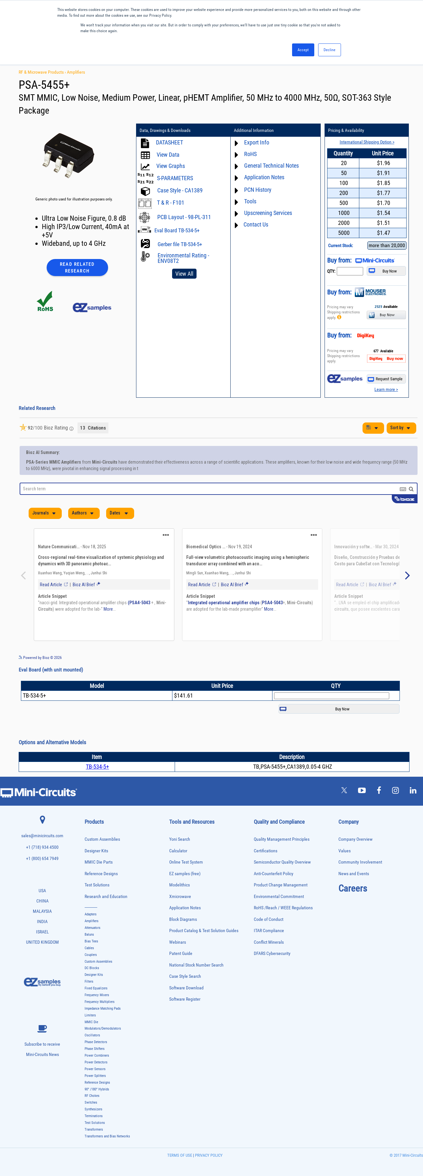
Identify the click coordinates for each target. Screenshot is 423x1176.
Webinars (177, 936)
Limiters (90, 1009)
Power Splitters (95, 1070)
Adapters (91, 908)
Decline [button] (330, 50)
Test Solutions (97, 879)
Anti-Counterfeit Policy (273, 868)
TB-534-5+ (97, 760)
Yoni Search (179, 833)
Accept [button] (303, 50)
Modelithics (179, 879)
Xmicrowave (180, 891)
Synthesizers (93, 1103)
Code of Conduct (268, 913)
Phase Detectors (96, 1036)
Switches (91, 1097)
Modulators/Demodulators (103, 1023)
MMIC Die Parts (99, 856)
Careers (352, 882)
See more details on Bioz (398, 651)
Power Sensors (95, 1063)
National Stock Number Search (196, 959)
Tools (250, 201)
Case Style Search (185, 970)
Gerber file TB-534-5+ (180, 244)
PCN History (257, 189)
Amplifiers (76, 72)
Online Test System (186, 856)
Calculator (178, 845)
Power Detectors (96, 1056)
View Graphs (170, 165)
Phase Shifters (95, 1043)
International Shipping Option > (367, 141)
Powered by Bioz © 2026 (40, 652)
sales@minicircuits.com (42, 830)
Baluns (89, 929)
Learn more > (386, 389)
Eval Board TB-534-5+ (176, 230)
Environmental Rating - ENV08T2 (183, 258)
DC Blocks (92, 962)
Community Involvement (360, 856)
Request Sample (385, 379)
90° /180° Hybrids (97, 1083)
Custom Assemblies (102, 833)
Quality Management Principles (281, 833)
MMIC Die (91, 1016)
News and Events (353, 868)
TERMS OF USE (179, 1149)
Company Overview (355, 833)
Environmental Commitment (279, 891)
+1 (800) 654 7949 (42, 853)
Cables (89, 942)
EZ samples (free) (184, 868)
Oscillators (92, 1029)
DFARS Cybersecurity (272, 947)
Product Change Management (281, 879)
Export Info (256, 142)
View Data (168, 154)
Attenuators (92, 922)
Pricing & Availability (346, 130)
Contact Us (256, 224)
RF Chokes (92, 1090)
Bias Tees (91, 935)
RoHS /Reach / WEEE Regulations (283, 902)
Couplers (91, 949)
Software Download (186, 982)
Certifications (265, 845)
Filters (89, 976)
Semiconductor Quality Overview (282, 856)
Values (344, 845)
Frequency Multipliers (100, 996)
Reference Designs (101, 868)
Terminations (94, 1110)
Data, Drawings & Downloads (165, 130)
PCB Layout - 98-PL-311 (184, 217)
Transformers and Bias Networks (107, 1130)
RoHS (250, 154)
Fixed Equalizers (96, 982)
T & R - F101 (170, 202)
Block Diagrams (183, 913)
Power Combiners (97, 1050)
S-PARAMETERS (175, 178)
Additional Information (254, 130)
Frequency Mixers (97, 989)
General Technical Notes (271, 165)
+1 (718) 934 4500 (42, 841)
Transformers (94, 1124)
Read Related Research (77, 267)
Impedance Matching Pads (103, 1003)
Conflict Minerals (269, 936)
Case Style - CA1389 (180, 190)
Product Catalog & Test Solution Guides (203, 925)
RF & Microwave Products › (43, 72)
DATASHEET (169, 142)
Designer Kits (96, 845)
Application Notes (264, 177)
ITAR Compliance (269, 925)
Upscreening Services (268, 212)
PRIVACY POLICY (208, 1149)
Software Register (184, 993)
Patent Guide (180, 947)
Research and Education (106, 891)
